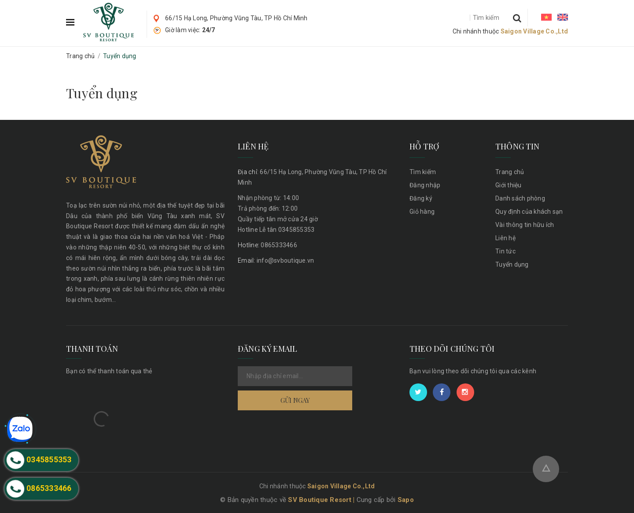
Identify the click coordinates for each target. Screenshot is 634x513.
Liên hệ (505, 238)
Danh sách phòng (520, 198)
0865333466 (267, 245)
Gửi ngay (295, 400)
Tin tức (505, 251)
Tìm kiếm (422, 171)
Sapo (406, 500)
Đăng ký (420, 198)
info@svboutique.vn (276, 260)
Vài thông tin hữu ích (524, 224)
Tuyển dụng (101, 93)
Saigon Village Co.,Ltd (534, 31)
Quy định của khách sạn (529, 211)
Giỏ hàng (422, 211)
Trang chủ (509, 171)
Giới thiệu (508, 185)
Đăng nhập (424, 185)
